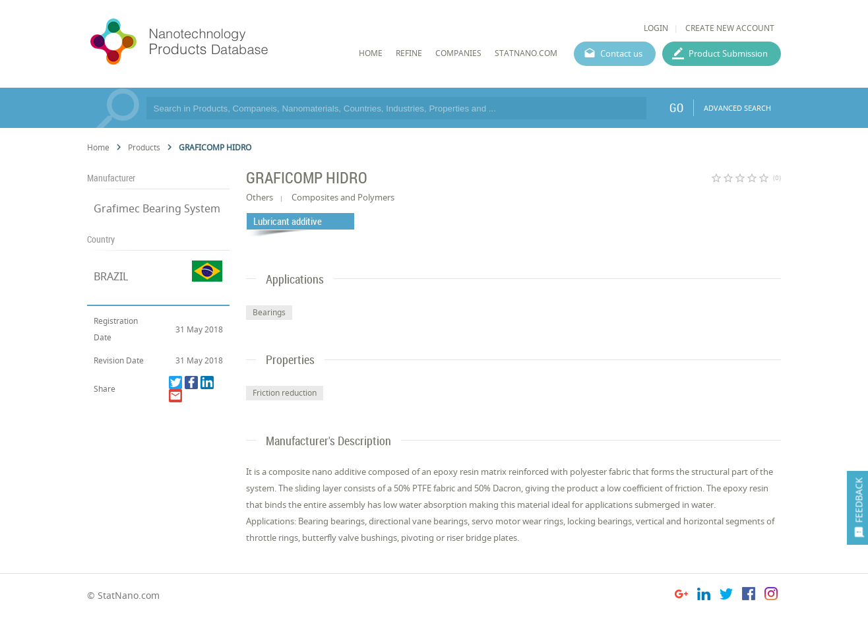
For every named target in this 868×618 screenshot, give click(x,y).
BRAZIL (111, 276)
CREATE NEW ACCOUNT (729, 28)
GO (676, 107)
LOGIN (656, 28)
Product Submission (728, 53)
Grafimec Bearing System (157, 208)
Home (98, 147)
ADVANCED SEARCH (737, 108)
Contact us (621, 53)
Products (144, 147)
